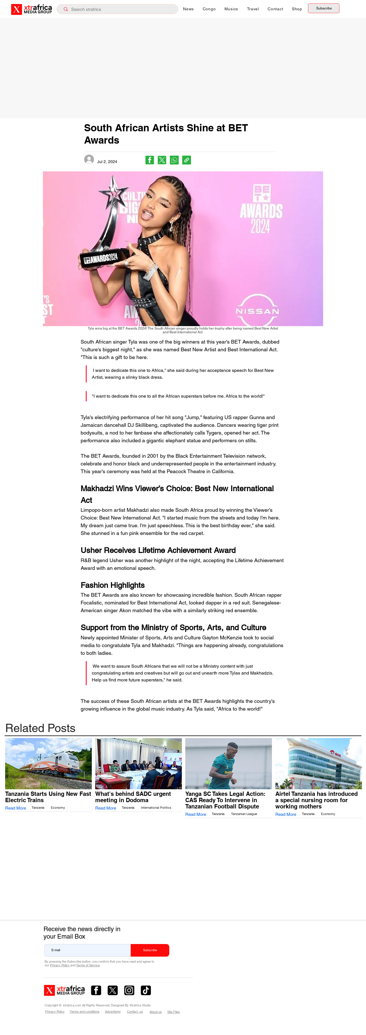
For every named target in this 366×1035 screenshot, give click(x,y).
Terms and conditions (85, 1012)
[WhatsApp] (174, 160)
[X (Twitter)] (162, 160)
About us (156, 1012)
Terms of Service (88, 965)
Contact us (135, 1012)
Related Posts (40, 728)
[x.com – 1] (112, 990)
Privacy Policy (59, 965)
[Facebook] (150, 160)
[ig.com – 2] (129, 990)
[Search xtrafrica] (118, 9)
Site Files (173, 1012)
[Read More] (17, 808)
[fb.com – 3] (96, 990)
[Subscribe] (323, 8)
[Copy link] (187, 160)
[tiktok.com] (146, 990)
